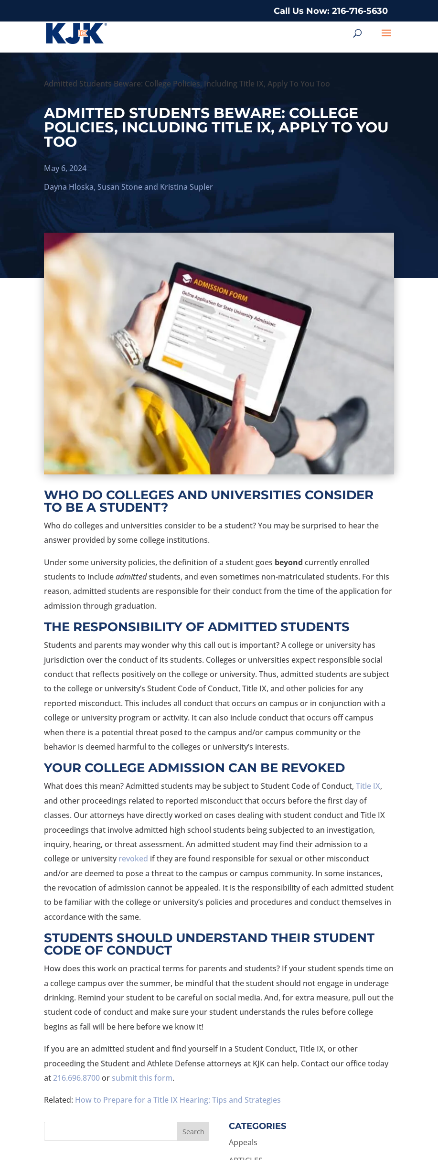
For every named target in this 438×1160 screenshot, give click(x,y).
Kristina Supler (186, 187)
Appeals (243, 1142)
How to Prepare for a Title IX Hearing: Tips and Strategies (178, 1100)
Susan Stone (119, 187)
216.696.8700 (76, 1078)
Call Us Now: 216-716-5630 (331, 11)
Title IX (368, 786)
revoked (133, 858)
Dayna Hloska (69, 187)
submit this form (142, 1078)
